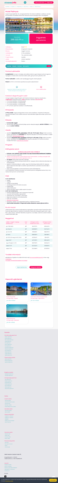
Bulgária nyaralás (8, 372)
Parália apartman (8, 384)
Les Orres (6, 442)
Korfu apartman (8, 385)
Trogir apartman (8, 353)
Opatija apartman (8, 355)
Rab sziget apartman (9, 339)
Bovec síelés (7, 438)
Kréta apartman (8, 382)
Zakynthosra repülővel (18, 136)
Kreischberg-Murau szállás (10, 406)
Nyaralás (13, 6)
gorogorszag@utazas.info (36, 257)
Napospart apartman (9, 373)
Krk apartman (8, 342)
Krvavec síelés (8, 436)
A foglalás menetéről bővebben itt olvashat (16, 260)
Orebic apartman (8, 336)
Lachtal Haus (7, 403)
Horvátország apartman (10, 335)
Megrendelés (36, 267)
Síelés (6, 396)
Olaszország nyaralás (9, 357)
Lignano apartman (9, 362)
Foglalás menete (7, 464)
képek (14, 66)
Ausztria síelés (8, 398)
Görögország (19, 6)
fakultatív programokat (12, 200)
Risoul (6, 445)
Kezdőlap (7, 6)
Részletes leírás (9, 481)
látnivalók (26, 66)
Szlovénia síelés (8, 432)
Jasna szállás (7, 412)
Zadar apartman (8, 352)
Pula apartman (8, 345)
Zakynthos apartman (9, 388)
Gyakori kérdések (8, 466)
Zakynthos (25, 6)
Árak (49, 66)
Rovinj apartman (8, 344)
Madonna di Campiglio (9, 420)
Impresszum (7, 470)
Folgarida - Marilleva (9, 417)
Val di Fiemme (8, 422)
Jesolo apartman (8, 359)
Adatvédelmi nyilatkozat (9, 469)
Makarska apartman (9, 349)
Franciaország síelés (9, 440)
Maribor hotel (7, 433)
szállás (9, 66)
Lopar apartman (8, 341)
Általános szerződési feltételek (10, 467)
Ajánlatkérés (22, 267)
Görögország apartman (10, 377)
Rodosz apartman (8, 380)
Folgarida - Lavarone (9, 416)
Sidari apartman (8, 387)
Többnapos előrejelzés (29, 18)
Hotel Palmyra (37, 6)
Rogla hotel (7, 435)
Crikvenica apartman (9, 347)
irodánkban (8, 259)
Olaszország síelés (9, 414)
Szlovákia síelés (8, 409)
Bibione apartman (8, 360)
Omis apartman (8, 350)
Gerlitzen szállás (8, 405)
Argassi (31, 6)
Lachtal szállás (8, 400)
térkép (19, 66)
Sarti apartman (8, 379)
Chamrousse (7, 447)
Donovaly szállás (8, 410)
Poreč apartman (8, 338)
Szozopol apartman (9, 375)
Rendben (53, 480)
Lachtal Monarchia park (10, 401)
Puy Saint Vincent (8, 443)
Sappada (6, 419)
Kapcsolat (6, 463)
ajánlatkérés (41, 38)
